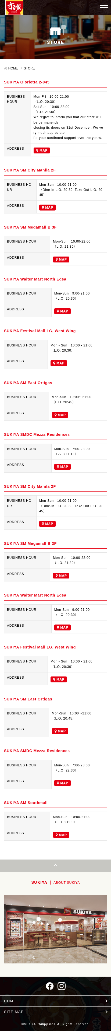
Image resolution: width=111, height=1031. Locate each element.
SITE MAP (14, 1012)
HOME (13, 68)
